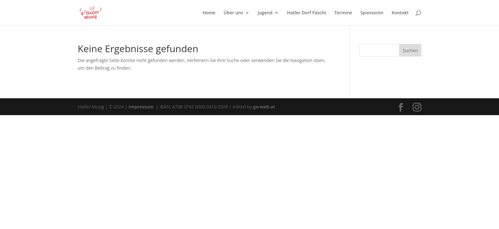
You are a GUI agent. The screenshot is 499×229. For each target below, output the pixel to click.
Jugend (265, 13)
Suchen (410, 50)
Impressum (142, 107)
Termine (343, 13)
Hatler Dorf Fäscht (306, 13)
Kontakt (400, 13)
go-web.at (264, 107)
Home (208, 13)
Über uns (233, 13)
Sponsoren (372, 13)
